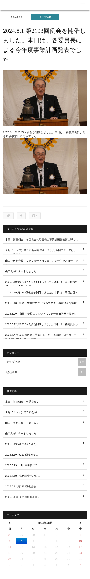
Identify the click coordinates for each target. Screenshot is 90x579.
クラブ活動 (45, 17)
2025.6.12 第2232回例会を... (21, 486)
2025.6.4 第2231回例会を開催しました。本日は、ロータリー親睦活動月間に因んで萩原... (40, 336)
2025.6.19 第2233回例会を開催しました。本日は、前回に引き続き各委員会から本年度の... (41, 293)
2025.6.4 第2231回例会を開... (22, 497)
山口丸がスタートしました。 (22, 271)
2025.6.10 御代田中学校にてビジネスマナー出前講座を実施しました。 (41, 304)
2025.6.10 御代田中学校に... (22, 475)
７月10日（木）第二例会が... (22, 412)
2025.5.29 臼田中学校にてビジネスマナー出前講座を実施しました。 (41, 315)
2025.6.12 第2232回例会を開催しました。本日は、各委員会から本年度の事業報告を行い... (41, 325)
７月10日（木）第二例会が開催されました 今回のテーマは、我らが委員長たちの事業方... (40, 251)
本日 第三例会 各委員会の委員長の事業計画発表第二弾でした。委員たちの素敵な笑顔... (41, 240)
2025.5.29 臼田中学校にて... (22, 465)
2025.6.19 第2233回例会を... (21, 444)
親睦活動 (46, 372)
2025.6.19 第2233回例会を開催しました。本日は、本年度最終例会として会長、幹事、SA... (41, 283)
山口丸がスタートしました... (22, 433)
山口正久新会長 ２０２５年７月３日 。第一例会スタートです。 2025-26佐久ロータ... (41, 262)
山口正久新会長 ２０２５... (22, 422)
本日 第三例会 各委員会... (22, 401)
